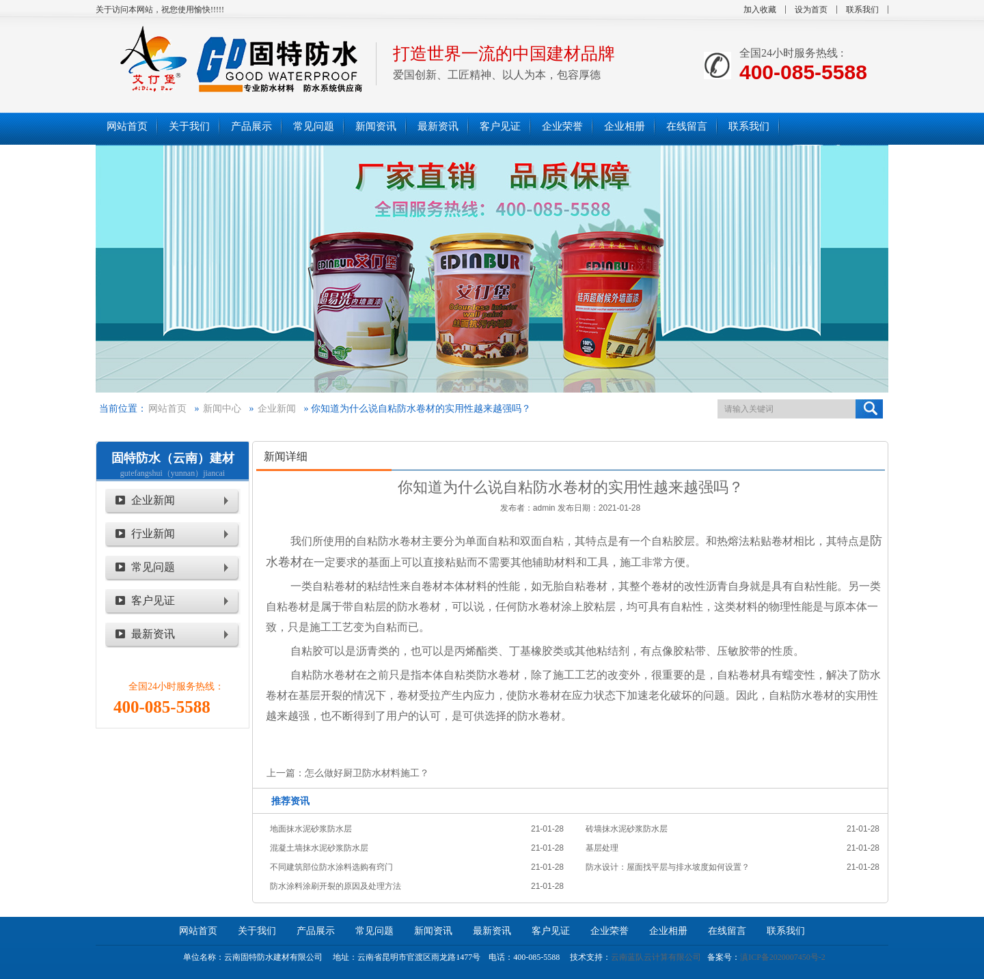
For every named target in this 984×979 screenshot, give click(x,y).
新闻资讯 (433, 931)
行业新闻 (153, 533)
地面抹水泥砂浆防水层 (311, 829)
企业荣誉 (609, 931)
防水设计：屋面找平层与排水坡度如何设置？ (668, 867)
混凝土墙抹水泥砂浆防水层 (319, 848)
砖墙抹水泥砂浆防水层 (627, 829)
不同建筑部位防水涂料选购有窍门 (331, 867)
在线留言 (727, 931)
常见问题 (153, 567)
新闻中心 (222, 408)
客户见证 (153, 600)
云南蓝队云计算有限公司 (656, 957)
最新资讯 (153, 634)
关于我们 (257, 931)
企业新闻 (277, 408)
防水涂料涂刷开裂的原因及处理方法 (335, 886)
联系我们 (862, 9)
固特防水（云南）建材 (172, 458)
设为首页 (811, 9)
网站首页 (167, 408)
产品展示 (316, 931)
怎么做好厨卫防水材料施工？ (367, 772)
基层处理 (602, 848)
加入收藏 (759, 9)
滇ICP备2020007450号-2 (782, 957)
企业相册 (668, 931)
